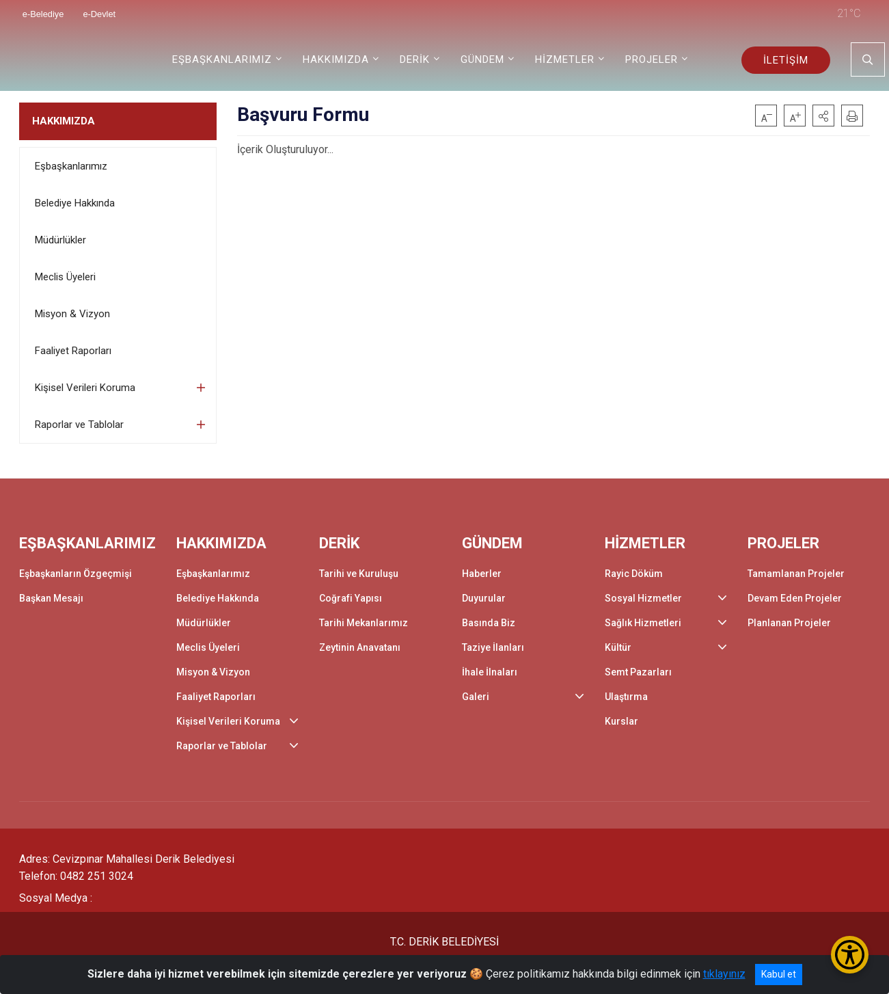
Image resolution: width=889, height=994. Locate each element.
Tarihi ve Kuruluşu (358, 573)
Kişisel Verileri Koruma (85, 387)
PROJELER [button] (651, 59)
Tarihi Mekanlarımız (363, 622)
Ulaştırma (626, 696)
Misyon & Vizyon (72, 314)
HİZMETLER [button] (564, 59)
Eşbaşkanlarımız (71, 166)
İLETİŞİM (785, 60)
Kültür (618, 647)
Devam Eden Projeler (795, 598)
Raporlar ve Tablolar (79, 424)
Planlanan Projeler (789, 622)
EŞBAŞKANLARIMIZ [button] (222, 59)
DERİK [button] (415, 59)
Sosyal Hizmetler (643, 598)
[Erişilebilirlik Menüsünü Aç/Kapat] (850, 954)
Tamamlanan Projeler (796, 573)
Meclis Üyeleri (65, 277)
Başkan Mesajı (51, 598)
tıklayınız (724, 973)
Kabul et (778, 974)
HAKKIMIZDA (63, 121)
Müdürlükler (60, 240)
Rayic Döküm (634, 573)
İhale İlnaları (489, 672)
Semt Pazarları (638, 672)
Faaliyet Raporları (73, 351)
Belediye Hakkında (75, 203)
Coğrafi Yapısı (350, 598)
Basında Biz (488, 622)
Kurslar (621, 721)
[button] (823, 115)
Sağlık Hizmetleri (643, 622)
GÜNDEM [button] (482, 59)
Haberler (482, 573)
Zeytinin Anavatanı (359, 647)
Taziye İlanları (493, 647)
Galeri (475, 696)
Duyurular (484, 598)
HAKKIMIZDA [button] (336, 59)
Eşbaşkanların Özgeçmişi (75, 573)
